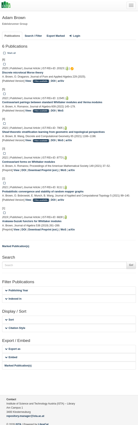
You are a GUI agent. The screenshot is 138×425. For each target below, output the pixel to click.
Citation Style (15, 328)
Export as (13, 348)
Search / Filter (33, 35)
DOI (53, 80)
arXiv (61, 80)
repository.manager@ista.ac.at (25, 416)
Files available (41, 81)
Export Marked (56, 35)
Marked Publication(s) (15, 246)
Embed (11, 357)
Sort (9, 319)
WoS (61, 110)
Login (75, 35)
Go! (131, 265)
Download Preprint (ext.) (43, 170)
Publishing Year (16, 290)
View (28, 80)
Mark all (9, 53)
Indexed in (13, 298)
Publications (12, 35)
